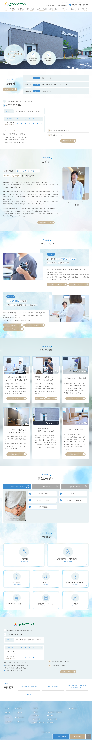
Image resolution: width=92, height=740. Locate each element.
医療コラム (85, 9)
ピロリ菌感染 (43, 507)
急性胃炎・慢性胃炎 (43, 500)
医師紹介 (7, 712)
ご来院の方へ (64, 9)
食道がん (74, 493)
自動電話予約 (61, 736)
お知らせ (19, 712)
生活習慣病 (36, 715)
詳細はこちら (16, 398)
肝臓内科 (50, 715)
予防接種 (50, 722)
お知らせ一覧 (9, 89)
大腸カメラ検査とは (78, 284)
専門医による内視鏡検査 (33, 59)
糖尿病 (13, 329)
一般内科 (35, 712)
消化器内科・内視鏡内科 (55, 712)
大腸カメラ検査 (42, 9)
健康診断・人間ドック (39, 722)
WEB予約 (78, 736)
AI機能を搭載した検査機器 (49, 59)
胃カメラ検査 (31, 9)
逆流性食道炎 (43, 493)
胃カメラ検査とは (57, 284)
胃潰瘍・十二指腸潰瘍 (74, 500)
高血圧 (13, 325)
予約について (75, 9)
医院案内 (13, 9)
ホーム (6, 9)
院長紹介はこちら (45, 222)
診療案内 (21, 9)
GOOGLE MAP (68, 141)
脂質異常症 (34, 325)
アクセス (7, 717)
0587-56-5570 (14, 105)
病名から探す (53, 9)
